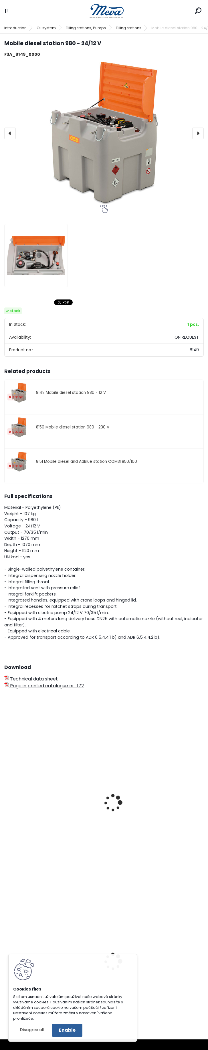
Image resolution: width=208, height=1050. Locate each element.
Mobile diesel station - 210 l (38, 820)
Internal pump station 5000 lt (143, 820)
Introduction (15, 28)
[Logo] (104, 11)
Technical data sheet (31, 679)
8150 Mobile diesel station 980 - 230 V (72, 427)
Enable (67, 1030)
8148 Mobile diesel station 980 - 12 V (71, 392)
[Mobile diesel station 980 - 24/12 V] (104, 133)
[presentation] (10, 133)
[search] (198, 10)
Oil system (46, 28)
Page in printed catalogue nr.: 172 (44, 685)
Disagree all (32, 1030)
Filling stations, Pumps (86, 28)
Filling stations (128, 28)
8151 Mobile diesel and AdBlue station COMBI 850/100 (86, 461)
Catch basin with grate (136, 986)
